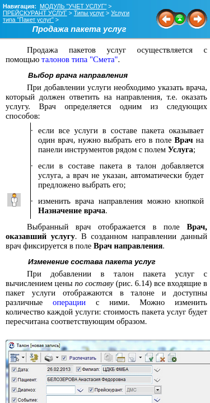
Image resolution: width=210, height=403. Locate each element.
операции (69, 302)
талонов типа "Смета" (79, 59)
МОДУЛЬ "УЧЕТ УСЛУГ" (73, 6)
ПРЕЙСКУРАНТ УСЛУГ (35, 13)
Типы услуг (89, 13)
